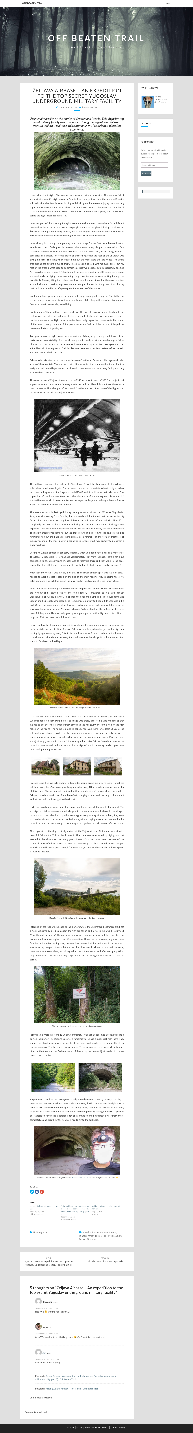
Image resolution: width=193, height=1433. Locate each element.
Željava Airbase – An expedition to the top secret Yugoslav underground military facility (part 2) (48, 1261)
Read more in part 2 (80, 1177)
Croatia (112, 1232)
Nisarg (122, 1427)
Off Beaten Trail (33, 3)
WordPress (103, 1427)
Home (168, 3)
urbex (111, 1235)
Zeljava (119, 1235)
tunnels (83, 1235)
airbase (104, 1232)
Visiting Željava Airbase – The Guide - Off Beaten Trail (71, 1388)
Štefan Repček (89, 107)
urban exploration (97, 1235)
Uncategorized (40, 1232)
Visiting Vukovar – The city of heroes (160, 99)
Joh (44, 1353)
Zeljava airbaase (87, 1239)
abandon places (90, 1232)
